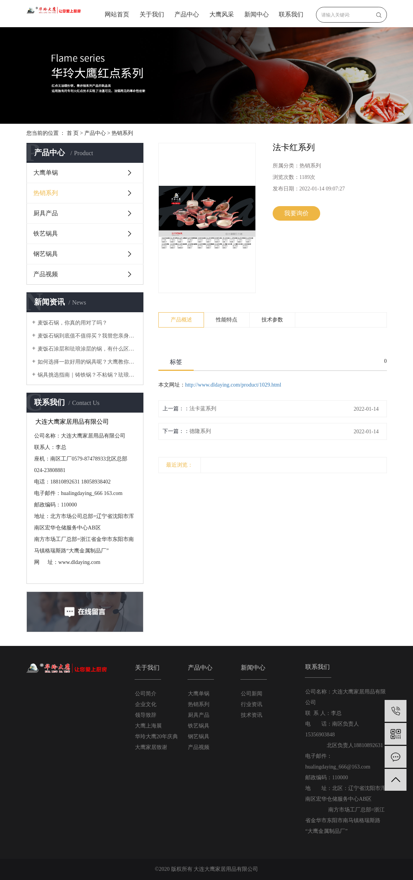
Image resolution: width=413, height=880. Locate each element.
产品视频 (45, 274)
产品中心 (186, 14)
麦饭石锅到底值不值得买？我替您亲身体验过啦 (88, 336)
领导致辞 (145, 715)
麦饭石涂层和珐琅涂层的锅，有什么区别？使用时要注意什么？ (88, 349)
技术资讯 (251, 715)
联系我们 (291, 14)
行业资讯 (251, 704)
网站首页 (117, 14)
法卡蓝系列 (202, 408)
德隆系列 (200, 431)
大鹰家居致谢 (151, 747)
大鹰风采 (221, 14)
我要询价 (296, 213)
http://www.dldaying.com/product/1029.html (233, 385)
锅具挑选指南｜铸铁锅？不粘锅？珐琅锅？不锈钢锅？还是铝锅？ (88, 375)
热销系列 (122, 133)
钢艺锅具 (45, 254)
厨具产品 (45, 213)
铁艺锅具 (45, 233)
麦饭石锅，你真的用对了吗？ (72, 323)
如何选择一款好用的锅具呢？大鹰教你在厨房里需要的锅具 (88, 362)
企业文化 (145, 704)
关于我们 (152, 14)
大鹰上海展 (148, 726)
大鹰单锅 (45, 172)
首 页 (73, 133)
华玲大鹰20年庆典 (156, 736)
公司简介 (145, 693)
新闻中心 (256, 14)
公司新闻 (251, 693)
